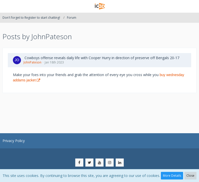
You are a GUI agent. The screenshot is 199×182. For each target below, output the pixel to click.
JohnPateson (32, 62)
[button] (7, 6)
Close (190, 175)
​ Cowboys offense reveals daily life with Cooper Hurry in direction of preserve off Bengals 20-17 (101, 57)
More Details (172, 175)
